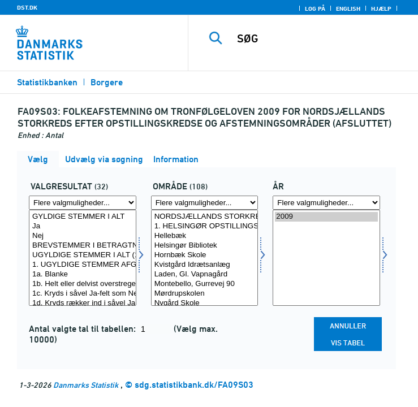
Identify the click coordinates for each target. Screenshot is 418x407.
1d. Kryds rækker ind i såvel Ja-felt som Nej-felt (82, 303)
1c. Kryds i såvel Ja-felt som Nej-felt (82, 293)
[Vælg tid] (326, 258)
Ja (82, 226)
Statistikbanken (47, 82)
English (348, 8)
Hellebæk (204, 236)
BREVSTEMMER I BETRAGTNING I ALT (82, 245)
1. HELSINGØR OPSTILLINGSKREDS (204, 226)
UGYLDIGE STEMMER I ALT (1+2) (82, 255)
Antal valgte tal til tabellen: (83, 328)
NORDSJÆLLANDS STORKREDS (204, 217)
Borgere (107, 82)
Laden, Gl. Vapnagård (204, 274)
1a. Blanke (82, 274)
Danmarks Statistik (85, 384)
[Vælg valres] (82, 258)
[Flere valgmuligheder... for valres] (82, 203)
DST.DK (27, 7)
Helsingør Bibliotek (204, 245)
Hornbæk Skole (204, 255)
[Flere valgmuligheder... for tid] (326, 203)
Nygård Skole (204, 303)
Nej (82, 236)
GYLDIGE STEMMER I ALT (82, 217)
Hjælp (381, 8)
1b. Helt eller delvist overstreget (82, 284)
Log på (315, 8)
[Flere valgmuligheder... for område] (204, 203)
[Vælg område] (204, 258)
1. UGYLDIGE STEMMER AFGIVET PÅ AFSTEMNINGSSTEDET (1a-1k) (82, 265)
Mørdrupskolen (204, 293)
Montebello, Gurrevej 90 (204, 284)
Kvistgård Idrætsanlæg (204, 265)
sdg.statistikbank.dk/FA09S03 (194, 384)
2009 (326, 217)
